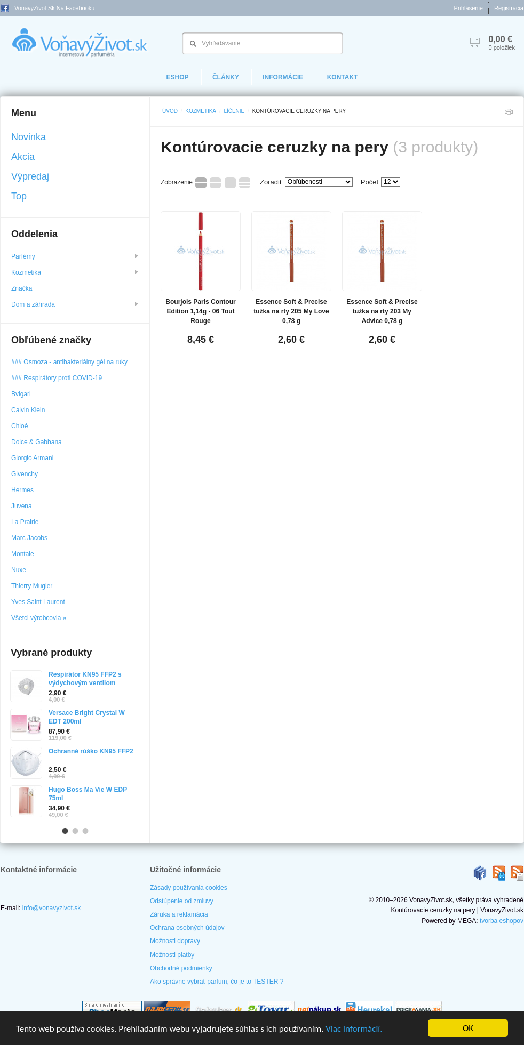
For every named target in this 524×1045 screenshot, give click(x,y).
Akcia (23, 156)
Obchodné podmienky (181, 968)
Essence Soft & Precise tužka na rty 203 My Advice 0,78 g (381, 311)
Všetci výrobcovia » (38, 618)
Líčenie (234, 111)
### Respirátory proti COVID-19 (56, 378)
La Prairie (24, 522)
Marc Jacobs (29, 538)
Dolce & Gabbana (36, 442)
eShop (177, 77)
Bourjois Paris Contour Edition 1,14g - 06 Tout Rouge (200, 311)
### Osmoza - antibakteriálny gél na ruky (69, 362)
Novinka (28, 137)
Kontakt (342, 77)
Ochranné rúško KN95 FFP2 (91, 751)
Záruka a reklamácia (179, 914)
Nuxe (18, 570)
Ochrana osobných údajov (187, 927)
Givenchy (24, 474)
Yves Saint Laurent (38, 602)
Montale (22, 554)
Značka (22, 288)
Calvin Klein (28, 410)
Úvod (170, 111)
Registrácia (508, 8)
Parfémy (74, 256)
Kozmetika (200, 111)
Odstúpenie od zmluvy (181, 901)
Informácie (283, 77)
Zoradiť (271, 182)
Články (225, 77)
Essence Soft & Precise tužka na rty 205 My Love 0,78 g (291, 311)
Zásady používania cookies (188, 887)
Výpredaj (30, 176)
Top (19, 196)
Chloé (19, 426)
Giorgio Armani (32, 458)
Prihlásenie (468, 8)
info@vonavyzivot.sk (51, 908)
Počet (369, 182)
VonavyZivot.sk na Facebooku (47, 8)
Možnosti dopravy (175, 941)
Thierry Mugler (31, 586)
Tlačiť (508, 114)
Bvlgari (21, 394)
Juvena (21, 506)
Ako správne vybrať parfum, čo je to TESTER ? (216, 981)
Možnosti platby (172, 955)
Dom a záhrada (74, 304)
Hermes (22, 490)
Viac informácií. (353, 1028)
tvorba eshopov (501, 921)
